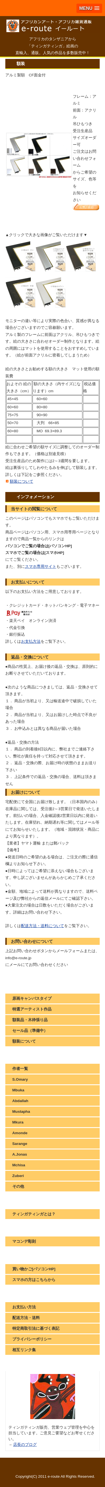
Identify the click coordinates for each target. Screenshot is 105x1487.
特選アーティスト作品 (32, 1009)
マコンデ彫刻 (24, 1241)
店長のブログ (25, 1444)
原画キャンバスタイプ (32, 998)
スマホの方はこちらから (33, 1280)
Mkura (18, 1122)
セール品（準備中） (30, 1031)
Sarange (19, 1144)
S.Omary (20, 1079)
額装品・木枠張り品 (30, 1020)
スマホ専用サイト (40, 566)
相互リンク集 (24, 1350)
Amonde (19, 1133)
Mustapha (21, 1111)
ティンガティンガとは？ (33, 1214)
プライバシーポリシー (32, 1339)
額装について (21, 481)
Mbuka (18, 1090)
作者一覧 (20, 1069)
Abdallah (20, 1101)
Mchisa (18, 1165)
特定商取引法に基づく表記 (35, 1328)
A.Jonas (19, 1154)
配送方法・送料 (26, 1318)
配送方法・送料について (42, 926)
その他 (18, 1186)
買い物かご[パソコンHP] (33, 1269)
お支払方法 (31, 641)
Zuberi (18, 1176)
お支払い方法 (24, 1307)
